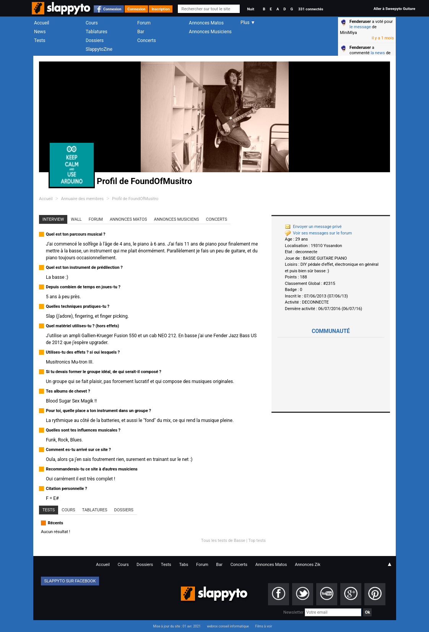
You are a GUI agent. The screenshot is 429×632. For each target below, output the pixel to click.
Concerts (146, 40)
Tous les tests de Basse (223, 540)
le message (360, 26)
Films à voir (263, 626)
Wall (76, 219)
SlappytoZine (99, 49)
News (40, 31)
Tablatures (96, 31)
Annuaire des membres (82, 198)
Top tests (257, 540)
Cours (92, 23)
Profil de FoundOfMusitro (135, 198)
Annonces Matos (206, 23)
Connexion (112, 9)
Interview (53, 219)
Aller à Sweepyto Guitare (394, 8)
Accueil (41, 23)
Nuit (250, 9)
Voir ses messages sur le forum (318, 233)
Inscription (160, 9)
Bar (140, 31)
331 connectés (310, 9)
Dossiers (95, 40)
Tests (39, 40)
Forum (144, 23)
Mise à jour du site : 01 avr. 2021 (176, 626)
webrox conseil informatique (228, 626)
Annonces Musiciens (210, 31)
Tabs (183, 564)
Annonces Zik (307, 564)
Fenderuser (360, 21)
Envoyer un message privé (313, 226)
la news (377, 52)
